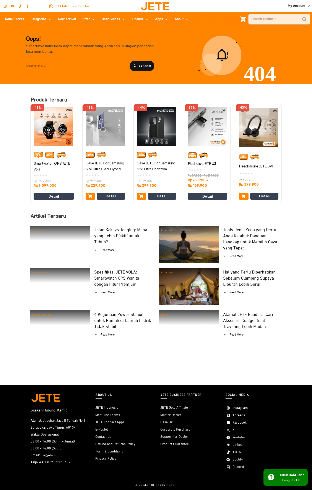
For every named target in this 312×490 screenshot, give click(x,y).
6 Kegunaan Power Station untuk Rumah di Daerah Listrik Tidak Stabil (122, 320)
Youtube (238, 437)
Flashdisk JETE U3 (202, 163)
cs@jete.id (48, 455)
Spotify (237, 459)
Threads (238, 415)
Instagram (240, 408)
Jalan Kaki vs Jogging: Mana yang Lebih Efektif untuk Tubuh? (120, 236)
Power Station (41, 315)
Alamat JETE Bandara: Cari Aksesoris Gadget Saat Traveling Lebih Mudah (248, 320)
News (164, 315)
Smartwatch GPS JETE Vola (52, 166)
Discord (238, 467)
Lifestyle (38, 230)
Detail (54, 196)
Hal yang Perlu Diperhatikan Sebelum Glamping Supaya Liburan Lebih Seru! (249, 278)
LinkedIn (238, 445)
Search (304, 19)
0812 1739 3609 (57, 462)
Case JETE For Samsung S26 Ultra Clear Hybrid (105, 166)
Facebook (239, 422)
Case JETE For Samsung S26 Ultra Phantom (156, 166)
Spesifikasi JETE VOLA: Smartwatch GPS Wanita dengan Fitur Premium (116, 278)
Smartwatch (40, 272)
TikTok (237, 452)
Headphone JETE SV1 (256, 166)
